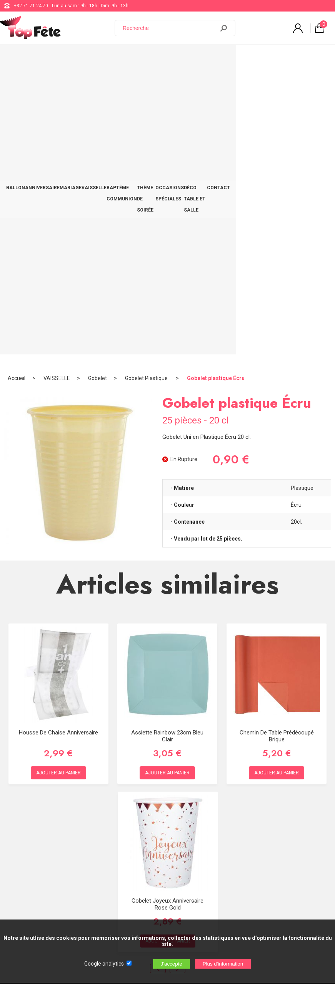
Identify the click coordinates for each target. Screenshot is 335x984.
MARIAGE (71, 52)
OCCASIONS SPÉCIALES (214, 58)
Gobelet (97, 82)
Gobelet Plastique (147, 82)
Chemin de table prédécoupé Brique (277, 440)
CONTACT (317, 52)
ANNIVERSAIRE (42, 52)
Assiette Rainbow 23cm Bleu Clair (167, 440)
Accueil (16, 82)
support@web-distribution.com (246, 785)
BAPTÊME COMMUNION (122, 58)
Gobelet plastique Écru (216, 82)
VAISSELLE (94, 52)
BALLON (15, 52)
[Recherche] (169, 28)
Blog (218, 804)
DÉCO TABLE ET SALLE (272, 58)
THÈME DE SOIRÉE (171, 58)
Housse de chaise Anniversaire (58, 436)
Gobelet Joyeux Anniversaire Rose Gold (167, 608)
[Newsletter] (127, 900)
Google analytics (104, 964)
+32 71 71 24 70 (31, 5)
